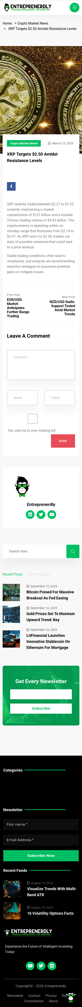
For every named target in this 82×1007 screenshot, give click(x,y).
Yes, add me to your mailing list (32, 423)
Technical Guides (16, 781)
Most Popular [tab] (39, 574)
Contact (34, 996)
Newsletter (15, 996)
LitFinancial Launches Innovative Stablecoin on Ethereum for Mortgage (48, 641)
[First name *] (41, 824)
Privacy (51, 996)
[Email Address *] (41, 694)
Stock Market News (18, 788)
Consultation (34, 1001)
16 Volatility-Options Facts (50, 913)
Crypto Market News (32, 23)
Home (7, 23)
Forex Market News (18, 794)
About (53, 1001)
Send (63, 441)
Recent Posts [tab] (13, 574)
